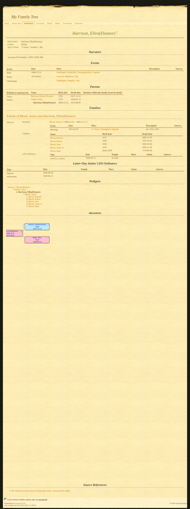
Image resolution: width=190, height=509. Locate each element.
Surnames (40, 23)
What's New (16, 23)
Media (57, 23)
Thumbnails (67, 23)
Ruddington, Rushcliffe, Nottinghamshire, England (78, 72)
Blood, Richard (56, 138)
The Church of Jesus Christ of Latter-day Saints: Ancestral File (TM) (40, 491)
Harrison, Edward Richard (42, 96)
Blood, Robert (56, 141)
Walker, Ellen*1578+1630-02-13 (37, 240)
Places (49, 23)
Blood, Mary (55, 151)
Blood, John (55, 144)
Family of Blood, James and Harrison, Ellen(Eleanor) (41, 116)
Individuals (28, 23)
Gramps (18, 503)
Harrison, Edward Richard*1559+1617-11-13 (37, 227)
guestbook (42, 500)
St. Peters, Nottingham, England (105, 129)
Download (78, 23)
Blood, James (55, 122)
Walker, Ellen (36, 99)
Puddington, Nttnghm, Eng (68, 80)
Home (6, 23)
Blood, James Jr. (57, 148)
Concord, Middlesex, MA (67, 76)
